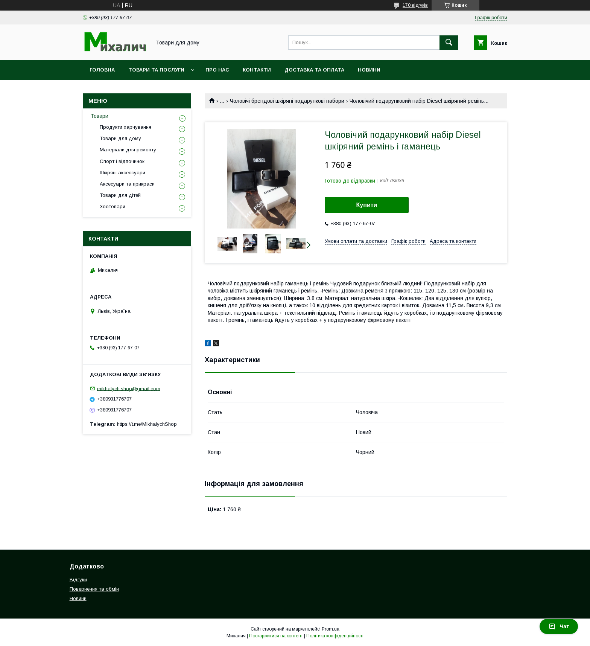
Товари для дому (120, 138)
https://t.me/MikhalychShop (147, 424)
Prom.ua (330, 629)
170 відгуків (415, 5)
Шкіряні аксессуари (122, 172)
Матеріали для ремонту (128, 149)
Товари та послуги (156, 70)
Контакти (257, 70)
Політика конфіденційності (334, 635)
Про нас (217, 70)
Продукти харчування (125, 127)
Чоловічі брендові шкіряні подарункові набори (287, 101)
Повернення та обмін (94, 589)
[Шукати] (448, 42)
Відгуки (78, 579)
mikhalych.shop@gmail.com (128, 388)
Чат (559, 626)
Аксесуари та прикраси (127, 184)
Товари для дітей (120, 195)
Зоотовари (112, 206)
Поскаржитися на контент (276, 635)
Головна (102, 70)
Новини (369, 70)
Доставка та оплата (314, 70)
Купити (366, 205)
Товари (99, 116)
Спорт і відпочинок (122, 161)
